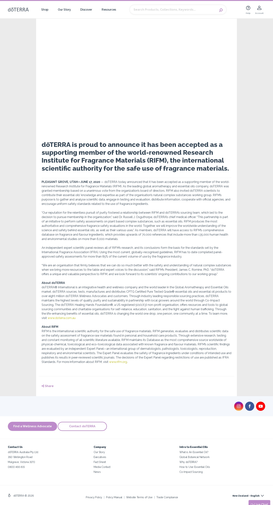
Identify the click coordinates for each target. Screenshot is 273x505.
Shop (44, 9)
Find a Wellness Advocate (32, 426)
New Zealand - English (245, 495)
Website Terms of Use (139, 496)
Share (48, 386)
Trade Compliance (167, 496)
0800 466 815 (16, 466)
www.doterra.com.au (62, 318)
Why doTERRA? (188, 461)
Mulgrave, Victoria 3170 (21, 461)
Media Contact (102, 466)
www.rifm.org (118, 362)
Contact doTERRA (83, 426)
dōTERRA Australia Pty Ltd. (23, 451)
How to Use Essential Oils (194, 466)
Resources (109, 9)
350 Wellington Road (20, 456)
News (97, 471)
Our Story (64, 9)
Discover (86, 9)
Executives (100, 456)
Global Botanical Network (194, 456)
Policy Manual (114, 496)
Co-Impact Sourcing (191, 471)
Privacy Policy (94, 496)
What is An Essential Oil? (193, 451)
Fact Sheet (100, 461)
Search (221, 9)
